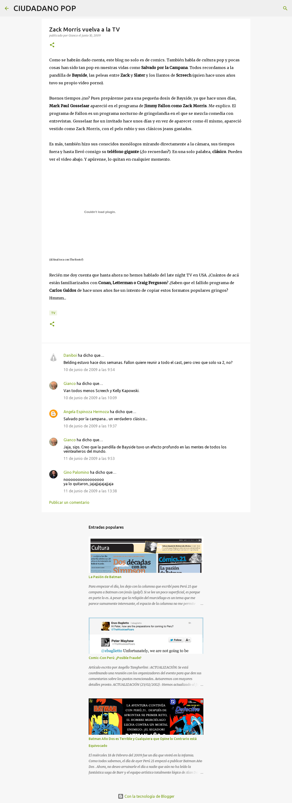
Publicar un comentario (69, 502)
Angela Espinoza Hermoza (86, 411)
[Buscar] (83, 8)
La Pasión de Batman (105, 577)
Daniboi (70, 355)
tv (53, 312)
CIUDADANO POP (44, 8)
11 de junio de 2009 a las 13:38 (90, 491)
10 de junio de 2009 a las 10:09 (90, 398)
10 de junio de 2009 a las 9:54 (89, 369)
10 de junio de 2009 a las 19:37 (90, 426)
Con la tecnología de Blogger (146, 796)
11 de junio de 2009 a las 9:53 (89, 458)
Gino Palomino (76, 472)
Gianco (70, 383)
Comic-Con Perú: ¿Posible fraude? (115, 658)
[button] (52, 45)
